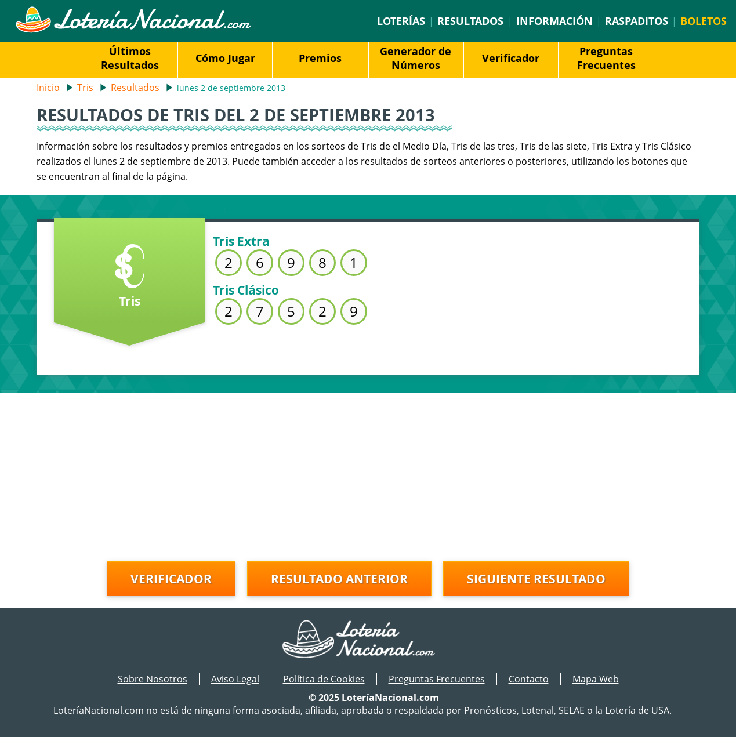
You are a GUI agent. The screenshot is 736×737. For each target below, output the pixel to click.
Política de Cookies (324, 679)
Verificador (510, 58)
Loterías (401, 21)
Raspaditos (636, 21)
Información (554, 21)
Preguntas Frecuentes (606, 58)
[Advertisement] (368, 474)
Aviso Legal (235, 679)
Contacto (529, 679)
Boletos (703, 21)
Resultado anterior (339, 579)
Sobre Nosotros (152, 679)
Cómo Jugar (225, 58)
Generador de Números (415, 58)
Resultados (470, 21)
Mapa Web (595, 679)
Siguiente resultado (536, 579)
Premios (320, 58)
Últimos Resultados (130, 58)
